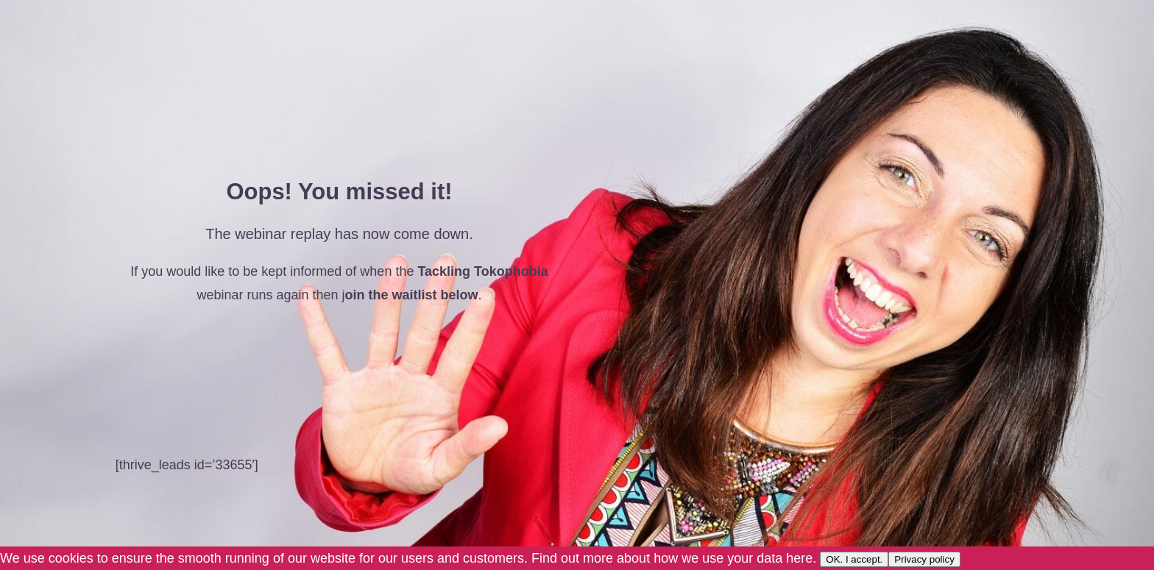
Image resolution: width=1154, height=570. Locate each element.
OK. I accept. (854, 559)
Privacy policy (924, 559)
